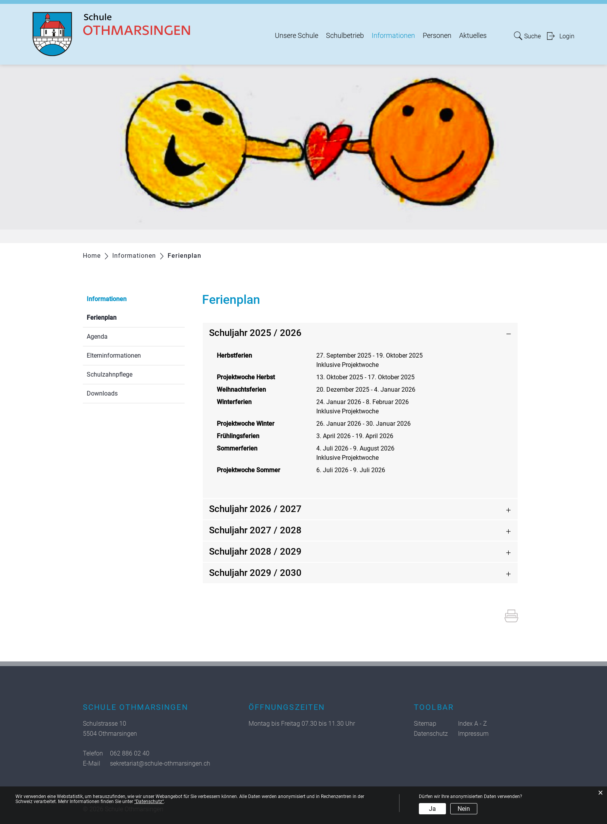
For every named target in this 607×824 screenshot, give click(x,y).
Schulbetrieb (345, 35)
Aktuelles (473, 35)
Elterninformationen (114, 355)
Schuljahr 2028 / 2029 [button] (255, 551)
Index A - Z (472, 723)
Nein (464, 808)
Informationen (393, 35)
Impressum (473, 733)
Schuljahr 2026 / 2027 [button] (255, 509)
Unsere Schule (296, 35)
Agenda (97, 336)
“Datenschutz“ (149, 801)
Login (566, 36)
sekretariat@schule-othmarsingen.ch (160, 763)
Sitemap (425, 723)
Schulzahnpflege (109, 374)
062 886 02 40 (129, 753)
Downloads (102, 393)
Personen (437, 35)
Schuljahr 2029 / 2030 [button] (255, 572)
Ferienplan (120, 316)
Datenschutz (431, 733)
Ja (432, 808)
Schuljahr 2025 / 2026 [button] (255, 332)
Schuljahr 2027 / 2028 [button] (255, 530)
